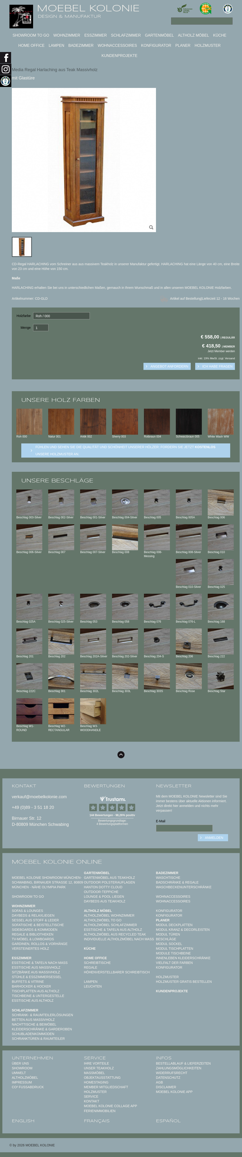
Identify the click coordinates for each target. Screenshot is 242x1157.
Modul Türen (168, 934)
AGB (159, 1082)
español (168, 1120)
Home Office (31, 45)
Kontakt (91, 1101)
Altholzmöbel (25, 1077)
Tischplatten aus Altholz (35, 991)
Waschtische (168, 878)
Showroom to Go (31, 35)
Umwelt (19, 1073)
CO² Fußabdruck (28, 1087)
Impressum (22, 1082)
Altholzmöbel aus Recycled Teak (115, 934)
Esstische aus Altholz (32, 1000)
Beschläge (166, 939)
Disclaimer (166, 1087)
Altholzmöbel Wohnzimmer (109, 915)
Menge (26, 327)
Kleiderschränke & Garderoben (42, 1029)
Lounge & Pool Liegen (104, 896)
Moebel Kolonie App (174, 1092)
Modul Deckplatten (174, 925)
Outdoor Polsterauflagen (109, 882)
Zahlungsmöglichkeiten (178, 1068)
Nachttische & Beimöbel (34, 1024)
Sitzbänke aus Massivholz (36, 972)
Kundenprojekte (119, 56)
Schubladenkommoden (33, 1034)
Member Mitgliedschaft (106, 1087)
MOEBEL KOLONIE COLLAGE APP (110, 1106)
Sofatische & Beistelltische (38, 925)
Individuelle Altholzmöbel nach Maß (119, 939)
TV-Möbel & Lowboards (33, 939)
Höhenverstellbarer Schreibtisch (117, 972)
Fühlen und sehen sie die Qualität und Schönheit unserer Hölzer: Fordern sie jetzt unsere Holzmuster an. (125, 450)
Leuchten (93, 986)
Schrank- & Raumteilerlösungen (42, 1015)
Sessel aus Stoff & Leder (35, 920)
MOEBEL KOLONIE (88, 8)
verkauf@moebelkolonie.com (39, 796)
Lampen (56, 45)
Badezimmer (81, 45)
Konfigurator (156, 45)
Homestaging (96, 1082)
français (97, 1120)
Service (91, 1096)
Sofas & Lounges (27, 911)
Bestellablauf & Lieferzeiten (183, 1063)
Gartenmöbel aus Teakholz (109, 878)
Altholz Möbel (193, 35)
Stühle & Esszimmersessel (36, 977)
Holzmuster (207, 45)
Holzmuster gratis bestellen (184, 982)
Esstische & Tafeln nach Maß (40, 963)
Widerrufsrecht (171, 1073)
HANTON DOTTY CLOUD (103, 887)
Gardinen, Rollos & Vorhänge (40, 944)
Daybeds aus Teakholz (104, 901)
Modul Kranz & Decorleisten (183, 930)
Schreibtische (97, 963)
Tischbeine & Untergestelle (38, 996)
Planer (182, 45)
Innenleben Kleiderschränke (183, 958)
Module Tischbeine (173, 953)
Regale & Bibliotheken (32, 934)
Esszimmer (95, 35)
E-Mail (160, 821)
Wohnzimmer (66, 35)
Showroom (22, 1068)
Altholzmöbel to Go (102, 920)
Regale (90, 967)
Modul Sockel (169, 944)
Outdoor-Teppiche (101, 892)
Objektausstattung (102, 1077)
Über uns (20, 1063)
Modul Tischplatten (174, 948)
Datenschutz (168, 1077)
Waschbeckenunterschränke (184, 887)
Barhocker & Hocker (31, 986)
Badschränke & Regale (177, 882)
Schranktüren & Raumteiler (38, 1038)
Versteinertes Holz (30, 948)
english (23, 1120)
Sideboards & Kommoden (34, 930)
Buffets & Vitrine (28, 982)
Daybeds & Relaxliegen (33, 915)
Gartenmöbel (159, 35)
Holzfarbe (24, 316)
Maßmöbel (94, 1073)
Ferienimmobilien (100, 1111)
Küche (219, 35)
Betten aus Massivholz (33, 1020)
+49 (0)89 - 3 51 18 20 (33, 807)
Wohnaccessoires (117, 45)
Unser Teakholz (99, 1068)
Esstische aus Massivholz (36, 967)
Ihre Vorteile (96, 1063)
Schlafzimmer (126, 35)
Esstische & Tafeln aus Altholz (113, 930)
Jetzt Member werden (221, 351)
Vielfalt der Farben (174, 963)
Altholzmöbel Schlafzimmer (110, 925)
